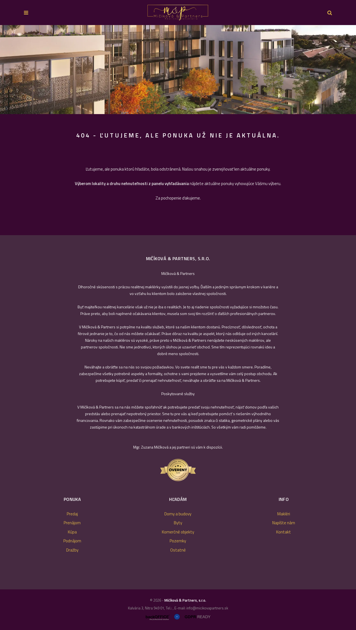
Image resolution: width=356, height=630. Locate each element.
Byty (178, 523)
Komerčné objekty (178, 532)
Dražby (72, 550)
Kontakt (283, 532)
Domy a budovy (177, 514)
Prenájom (72, 523)
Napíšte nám (283, 523)
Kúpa (72, 532)
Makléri (283, 514)
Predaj (72, 514)
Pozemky (178, 541)
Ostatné (178, 550)
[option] (178, 69)
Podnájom (72, 541)
